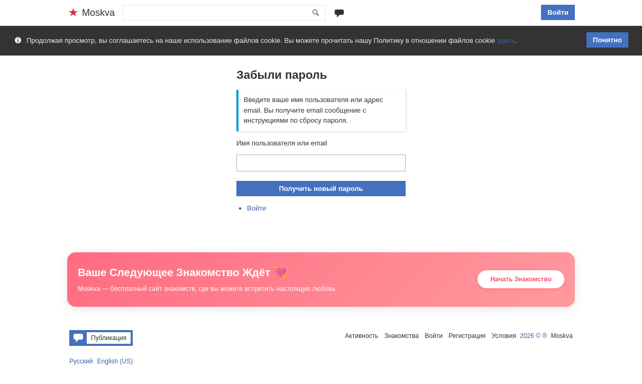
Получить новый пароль (321, 189)
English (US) (115, 361)
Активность (361, 336)
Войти (557, 12)
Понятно (607, 40)
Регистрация (466, 336)
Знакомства (401, 336)
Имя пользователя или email (281, 143)
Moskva (562, 336)
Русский (81, 361)
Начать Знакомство (521, 279)
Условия (504, 336)
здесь (506, 40)
